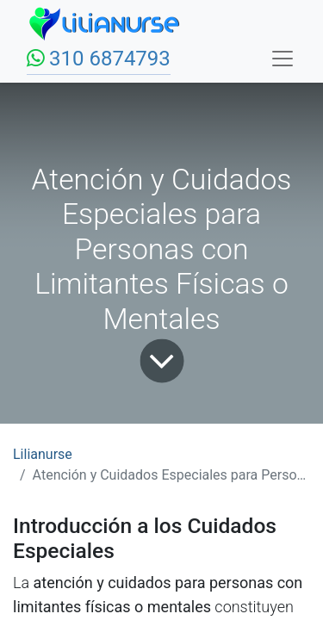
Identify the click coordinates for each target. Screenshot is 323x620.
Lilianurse (42, 454)
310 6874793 (110, 58)
